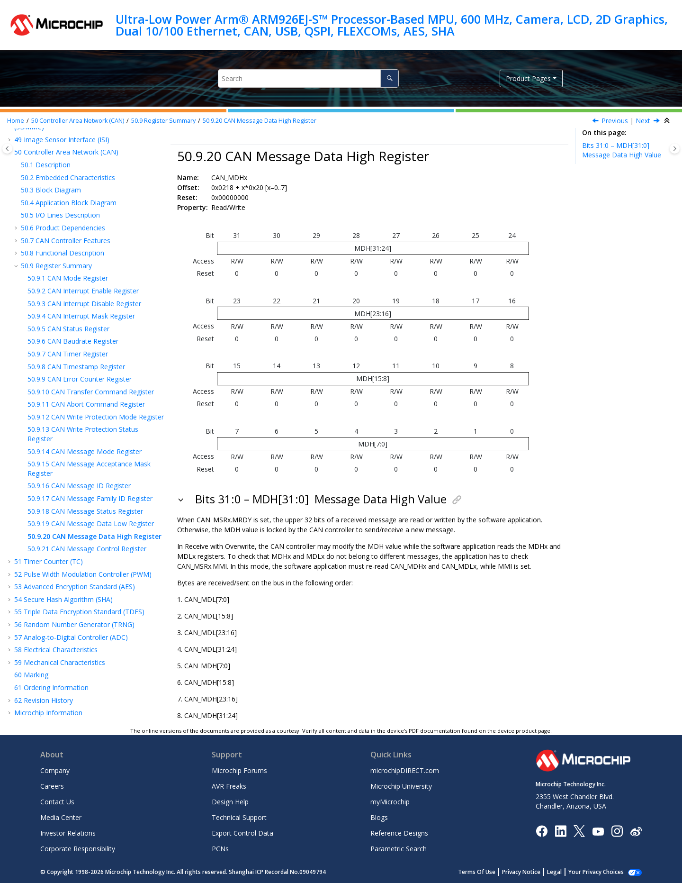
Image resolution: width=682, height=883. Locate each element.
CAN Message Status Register (85, 511)
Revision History (43, 700)
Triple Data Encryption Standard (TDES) (79, 611)
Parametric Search (398, 848)
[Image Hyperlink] (598, 831)
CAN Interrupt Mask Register (81, 315)
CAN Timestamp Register (76, 366)
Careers (52, 786)
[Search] (389, 78)
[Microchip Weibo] (636, 831)
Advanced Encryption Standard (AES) (74, 586)
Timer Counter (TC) (48, 561)
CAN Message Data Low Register (90, 523)
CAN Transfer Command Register (90, 391)
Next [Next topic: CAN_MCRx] (643, 120)
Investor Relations (68, 832)
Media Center (60, 817)
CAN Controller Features (65, 240)
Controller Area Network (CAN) (77, 121)
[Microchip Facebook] (541, 831)
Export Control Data (242, 832)
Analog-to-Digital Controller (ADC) (71, 637)
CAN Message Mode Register (84, 451)
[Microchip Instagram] (617, 831)
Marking (31, 674)
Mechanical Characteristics (59, 662)
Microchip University (401, 786)
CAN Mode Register (67, 277)
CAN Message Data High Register (259, 121)
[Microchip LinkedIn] (560, 831)
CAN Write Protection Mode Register (95, 416)
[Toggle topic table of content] (675, 149)
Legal (554, 872)
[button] (10, 140)
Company (55, 770)
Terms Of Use (476, 872)
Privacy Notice (521, 872)
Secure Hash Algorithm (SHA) (63, 599)
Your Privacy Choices (596, 872)
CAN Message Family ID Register (90, 498)
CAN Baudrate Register (72, 341)
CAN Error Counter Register (79, 378)
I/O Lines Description (60, 214)
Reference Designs (399, 832)
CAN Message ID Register (79, 485)
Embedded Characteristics (68, 177)
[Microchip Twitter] (579, 831)
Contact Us (57, 801)
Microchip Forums (239, 770)
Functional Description (62, 252)
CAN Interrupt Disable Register (84, 303)
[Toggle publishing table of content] (7, 149)
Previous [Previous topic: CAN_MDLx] (614, 120)
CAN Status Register (68, 328)
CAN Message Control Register (86, 548)
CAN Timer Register (67, 353)
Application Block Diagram (69, 202)
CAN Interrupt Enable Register (83, 290)
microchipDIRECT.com (404, 770)
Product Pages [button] (528, 78)
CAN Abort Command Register (86, 404)
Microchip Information (48, 712)
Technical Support (239, 817)
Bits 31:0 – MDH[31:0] (621, 150)
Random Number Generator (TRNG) (74, 624)
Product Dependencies (63, 227)
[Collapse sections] (667, 121)
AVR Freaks (229, 786)
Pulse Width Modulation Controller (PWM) (83, 574)
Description (46, 164)
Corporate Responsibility (77, 848)
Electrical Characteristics (56, 649)
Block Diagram (51, 189)
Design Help (230, 801)
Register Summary (163, 121)
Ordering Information (51, 687)
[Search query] (308, 78)
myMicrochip (390, 801)
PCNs (220, 848)
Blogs (379, 817)
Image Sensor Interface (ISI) (61, 139)
